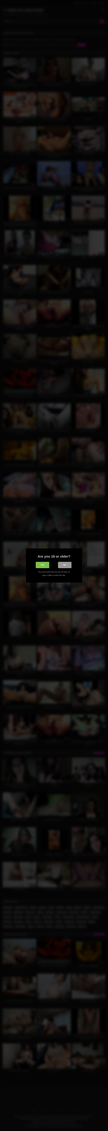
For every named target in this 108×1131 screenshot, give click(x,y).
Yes (42, 565)
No (64, 565)
